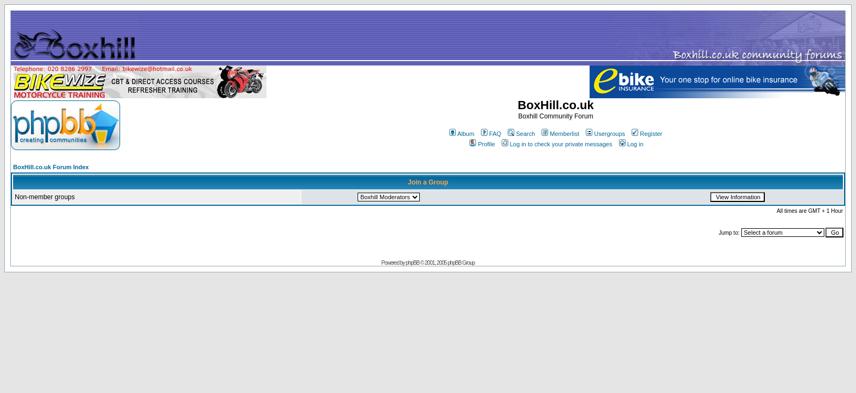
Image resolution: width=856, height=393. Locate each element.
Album (461, 133)
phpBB (412, 263)
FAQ (491, 133)
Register (647, 133)
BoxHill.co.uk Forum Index (51, 167)
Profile (482, 144)
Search (521, 133)
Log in (631, 144)
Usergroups (605, 133)
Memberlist (560, 133)
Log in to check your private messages (557, 144)
